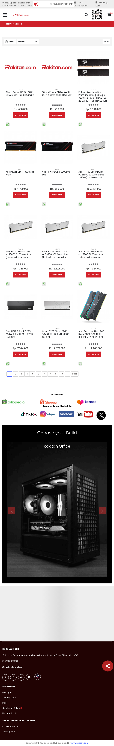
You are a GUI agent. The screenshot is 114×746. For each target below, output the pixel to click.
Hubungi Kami (102, 4)
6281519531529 (11, 661)
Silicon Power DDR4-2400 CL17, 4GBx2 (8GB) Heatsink (57, 94)
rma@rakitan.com (10, 726)
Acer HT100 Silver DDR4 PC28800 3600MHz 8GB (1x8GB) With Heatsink (91, 254)
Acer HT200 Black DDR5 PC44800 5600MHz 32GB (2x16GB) (19, 334)
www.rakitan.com (80, 743)
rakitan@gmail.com (14, 667)
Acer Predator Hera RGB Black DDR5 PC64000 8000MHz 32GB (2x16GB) (91, 334)
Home (9, 23)
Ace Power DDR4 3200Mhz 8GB (56, 173)
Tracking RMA (8, 731)
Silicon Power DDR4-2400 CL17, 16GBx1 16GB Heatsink (20, 94)
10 (62, 373)
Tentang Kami (9, 697)
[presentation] (11, 510)
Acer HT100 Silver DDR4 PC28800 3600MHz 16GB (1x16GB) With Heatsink (55, 254)
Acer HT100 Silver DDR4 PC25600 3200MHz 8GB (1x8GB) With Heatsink (18, 254)
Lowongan (7, 692)
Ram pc (18, 23)
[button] (86, 15)
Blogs (5, 703)
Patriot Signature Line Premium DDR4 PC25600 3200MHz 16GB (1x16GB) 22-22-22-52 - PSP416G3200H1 (93, 96)
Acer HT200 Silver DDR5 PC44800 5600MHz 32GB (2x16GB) (55, 334)
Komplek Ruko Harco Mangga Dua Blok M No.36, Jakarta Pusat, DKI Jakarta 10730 (40, 655)
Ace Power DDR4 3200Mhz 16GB (20, 173)
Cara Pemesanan (80, 4)
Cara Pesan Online (11, 708)
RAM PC (20, 90)
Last (74, 373)
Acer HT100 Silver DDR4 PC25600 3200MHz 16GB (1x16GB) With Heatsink (91, 175)
